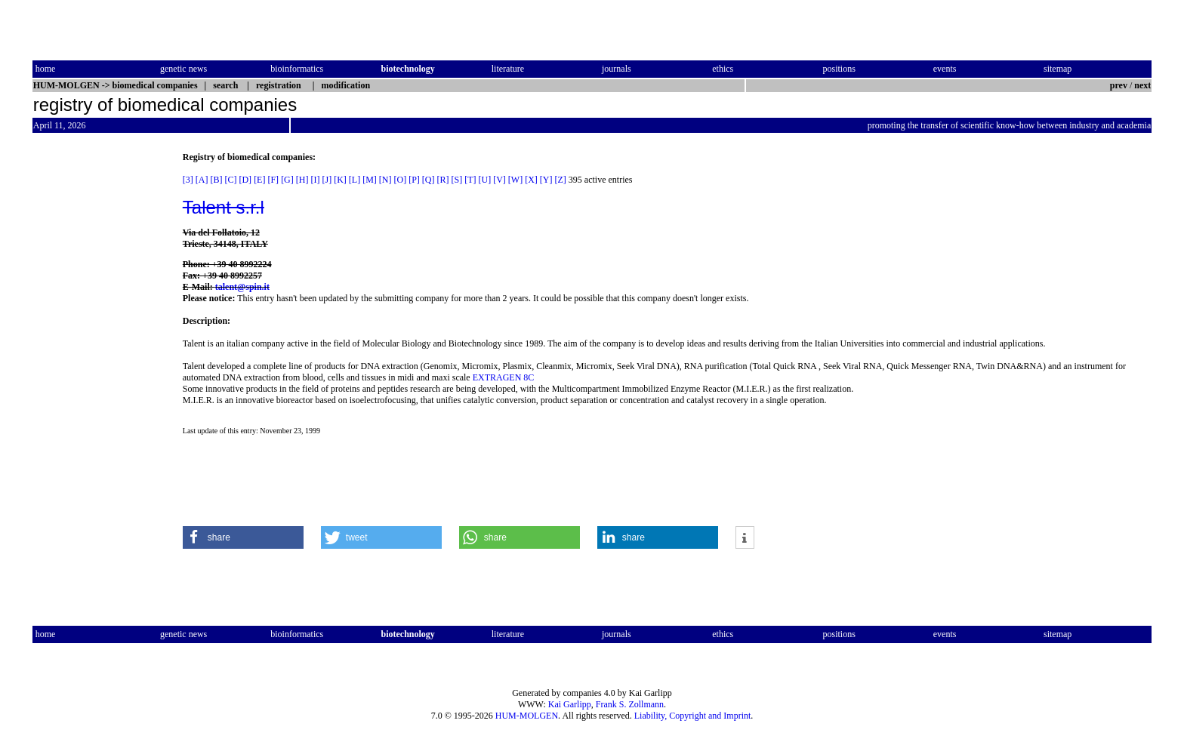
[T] (470, 179)
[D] (245, 179)
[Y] (546, 179)
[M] (369, 179)
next (1142, 85)
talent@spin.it (242, 287)
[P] (414, 179)
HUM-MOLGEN (526, 715)
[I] (314, 179)
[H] (302, 179)
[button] (243, 537)
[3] (188, 179)
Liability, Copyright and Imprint (692, 715)
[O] (399, 179)
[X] (531, 179)
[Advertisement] (95, 378)
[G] (287, 179)
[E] (259, 179)
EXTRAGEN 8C (504, 377)
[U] (485, 179)
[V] (499, 179)
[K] (340, 179)
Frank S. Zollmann (630, 704)
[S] (457, 179)
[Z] (560, 179)
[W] (515, 179)
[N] (385, 179)
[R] (443, 179)
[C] (230, 179)
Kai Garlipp (569, 704)
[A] (202, 179)
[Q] (428, 179)
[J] (326, 179)
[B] (216, 179)
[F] (273, 179)
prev (1118, 85)
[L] (354, 179)
